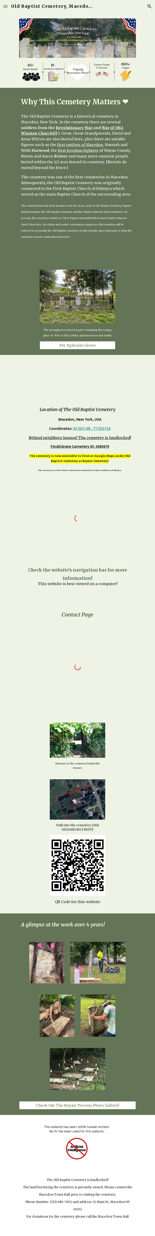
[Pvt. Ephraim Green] (77, 345)
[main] (77, 101)
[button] (5, 6)
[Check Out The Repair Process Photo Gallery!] (77, 1105)
